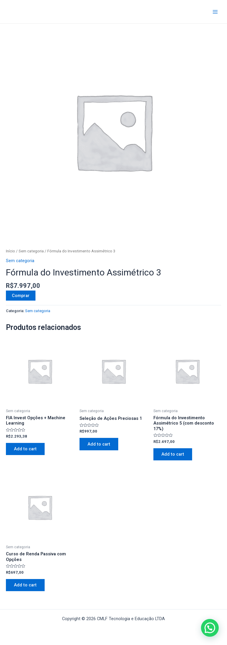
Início (10, 251)
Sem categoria (31, 251)
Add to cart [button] (25, 449)
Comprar (21, 295)
